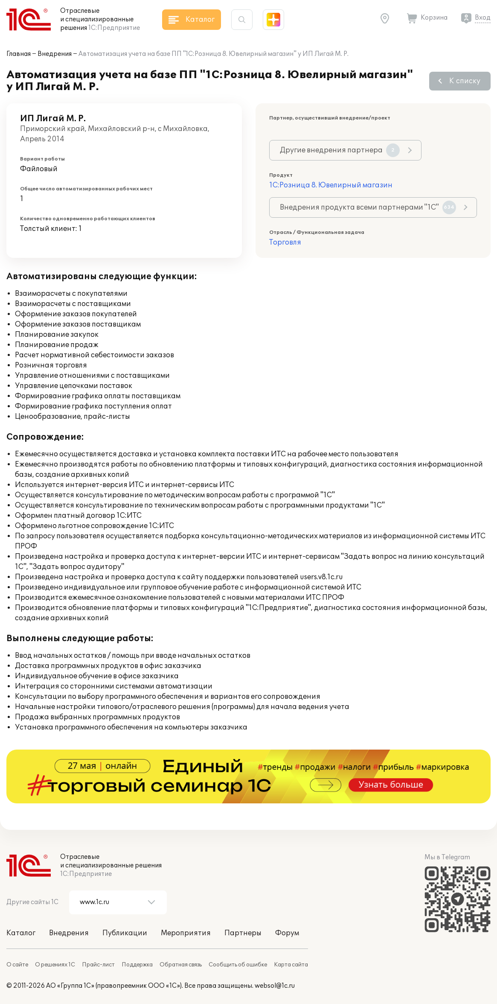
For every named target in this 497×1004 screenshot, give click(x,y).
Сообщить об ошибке (238, 964)
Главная (18, 54)
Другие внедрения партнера (340, 150)
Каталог (20, 933)
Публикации (124, 933)
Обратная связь (181, 964)
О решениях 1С (55, 964)
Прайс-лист (98, 964)
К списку (464, 81)
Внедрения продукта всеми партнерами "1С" (368, 207)
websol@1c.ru (275, 985)
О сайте (17, 964)
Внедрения (55, 54)
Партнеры (243, 933)
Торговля (285, 242)
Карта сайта (291, 964)
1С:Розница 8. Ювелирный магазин (330, 185)
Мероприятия (186, 933)
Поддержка (137, 964)
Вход (483, 17)
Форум (287, 933)
